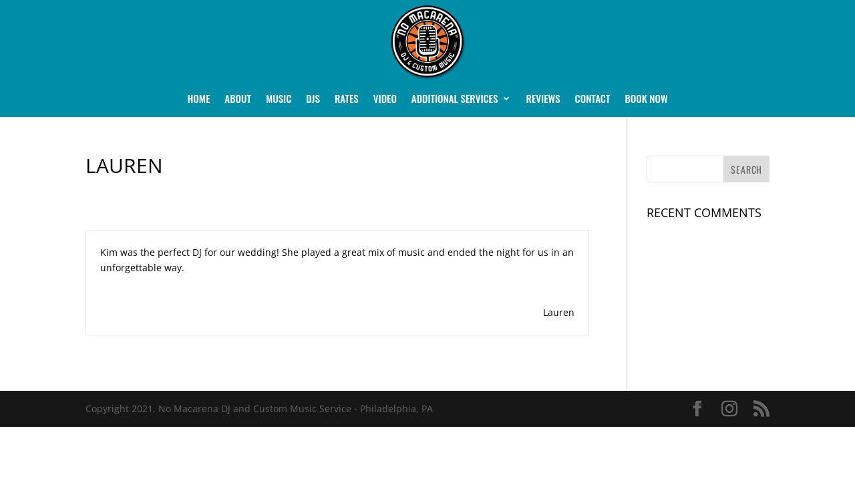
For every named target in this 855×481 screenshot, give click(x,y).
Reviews (543, 100)
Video (385, 100)
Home (198, 100)
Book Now (646, 100)
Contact (593, 100)
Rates (347, 100)
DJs (313, 100)
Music (278, 100)
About (237, 100)
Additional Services (454, 100)
